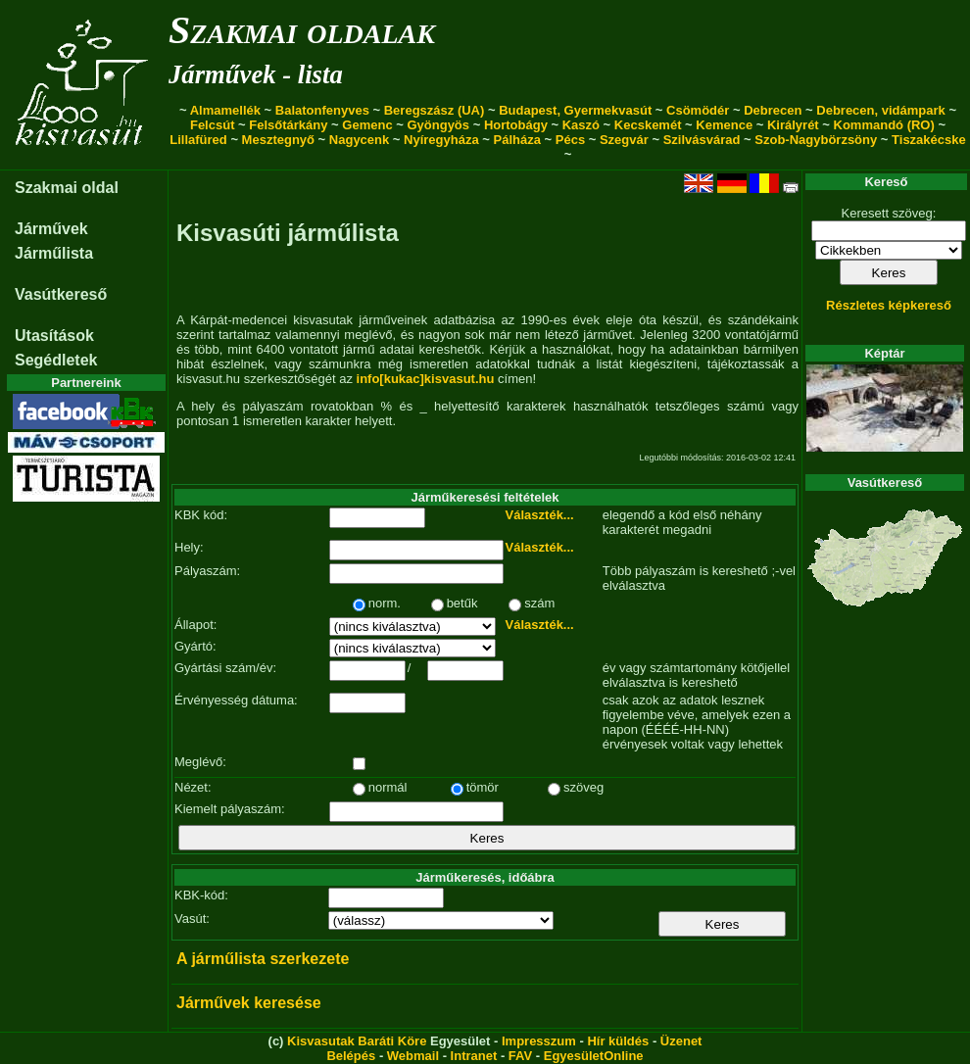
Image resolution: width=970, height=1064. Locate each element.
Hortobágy (516, 125)
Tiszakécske (929, 139)
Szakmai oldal (67, 187)
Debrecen (772, 110)
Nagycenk (359, 139)
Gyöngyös (438, 125)
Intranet (474, 1055)
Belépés (350, 1055)
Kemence (724, 125)
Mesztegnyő (278, 139)
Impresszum (539, 1041)
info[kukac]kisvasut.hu (426, 378)
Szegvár (624, 139)
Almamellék (225, 110)
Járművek (51, 228)
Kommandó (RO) (884, 125)
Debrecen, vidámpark (881, 110)
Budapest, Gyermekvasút (575, 110)
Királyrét (793, 125)
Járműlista (54, 253)
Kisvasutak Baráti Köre (356, 1041)
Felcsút (212, 125)
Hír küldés (618, 1041)
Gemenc (367, 125)
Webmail (413, 1055)
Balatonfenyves (322, 110)
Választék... (540, 515)
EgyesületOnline (594, 1055)
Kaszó (581, 125)
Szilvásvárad (702, 139)
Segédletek (56, 360)
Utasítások (54, 335)
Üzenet (681, 1041)
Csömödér (697, 110)
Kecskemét (648, 125)
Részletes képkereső (888, 305)
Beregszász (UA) (434, 110)
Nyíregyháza (441, 139)
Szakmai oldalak (302, 30)
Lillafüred (198, 139)
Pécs (570, 139)
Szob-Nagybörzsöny (815, 139)
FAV (520, 1055)
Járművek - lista (256, 74)
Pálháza (517, 139)
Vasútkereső (61, 294)
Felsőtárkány (288, 125)
